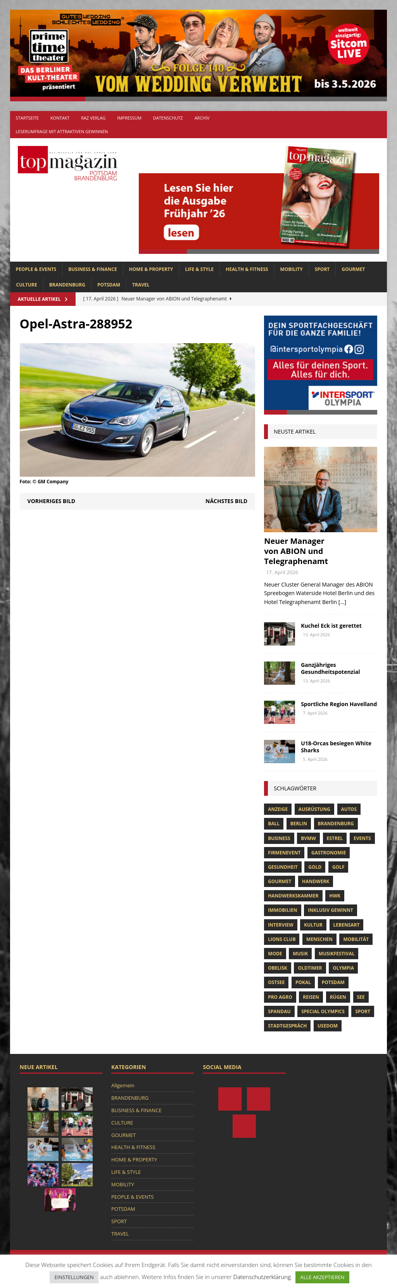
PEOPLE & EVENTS (36, 269)
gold (314, 867)
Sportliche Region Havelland (339, 704)
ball (274, 823)
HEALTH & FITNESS (247, 269)
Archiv (202, 118)
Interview (280, 925)
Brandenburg (336, 823)
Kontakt (59, 118)
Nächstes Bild (226, 501)
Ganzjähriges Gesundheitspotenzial (330, 668)
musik (300, 953)
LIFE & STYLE (199, 269)
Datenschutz (168, 118)
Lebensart (346, 925)
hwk (334, 895)
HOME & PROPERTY (151, 269)
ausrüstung (314, 809)
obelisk (277, 968)
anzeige (278, 809)
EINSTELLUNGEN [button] (73, 1277)
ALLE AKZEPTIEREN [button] (322, 1277)
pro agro (280, 997)
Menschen (319, 939)
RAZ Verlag (93, 118)
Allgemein (123, 1085)
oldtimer (310, 968)
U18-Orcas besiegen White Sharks (336, 746)
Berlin (298, 823)
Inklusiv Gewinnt (330, 910)
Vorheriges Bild (52, 501)
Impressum (129, 118)
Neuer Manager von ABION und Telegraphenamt (296, 551)
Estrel (335, 838)
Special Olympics (323, 1011)
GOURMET (353, 269)
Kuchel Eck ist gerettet (331, 625)
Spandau (279, 1011)
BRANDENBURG (67, 284)
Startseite (27, 118)
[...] (342, 602)
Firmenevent (284, 852)
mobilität (356, 939)
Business (279, 838)
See (361, 997)
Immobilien (282, 910)
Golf (338, 867)
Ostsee (276, 982)
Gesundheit (283, 867)
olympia (343, 968)
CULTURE (26, 284)
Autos (349, 809)
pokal (303, 982)
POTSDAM (108, 284)
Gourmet (279, 881)
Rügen (338, 997)
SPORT (322, 269)
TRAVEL (140, 284)
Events (362, 838)
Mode (275, 953)
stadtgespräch (287, 1025)
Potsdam (333, 982)
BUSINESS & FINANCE (92, 269)
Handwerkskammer (293, 895)
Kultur (313, 925)
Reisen (311, 997)
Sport (362, 1011)
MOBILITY (291, 269)
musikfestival (337, 953)
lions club (281, 939)
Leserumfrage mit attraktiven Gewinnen (62, 131)
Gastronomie (328, 852)
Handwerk (315, 881)
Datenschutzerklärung (262, 1277)
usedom (328, 1025)
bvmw (308, 838)
